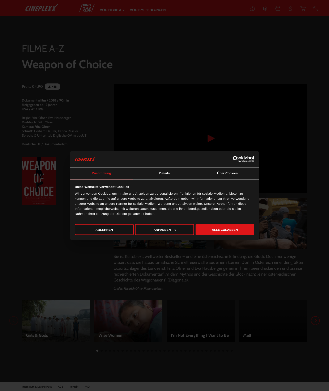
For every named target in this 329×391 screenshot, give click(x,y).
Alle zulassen (225, 229)
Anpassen (165, 229)
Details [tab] (164, 173)
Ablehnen (104, 229)
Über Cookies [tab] (227, 173)
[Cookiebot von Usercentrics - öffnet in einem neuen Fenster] (236, 159)
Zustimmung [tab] (101, 173)
